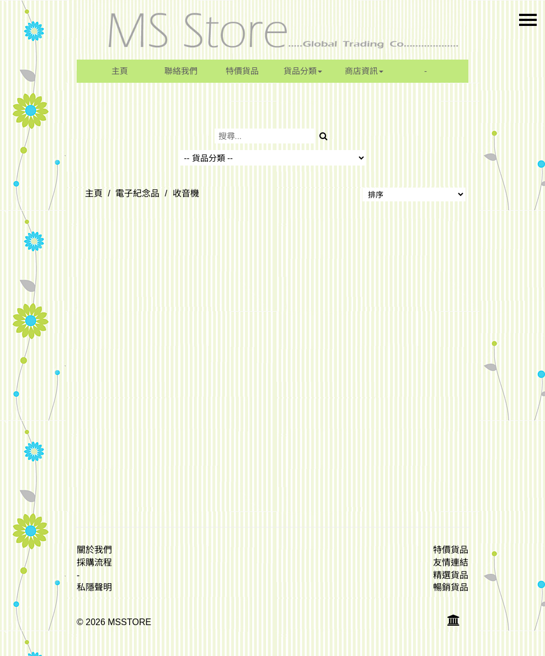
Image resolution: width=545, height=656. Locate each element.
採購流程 (94, 562)
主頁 (119, 71)
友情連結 (450, 562)
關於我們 (94, 549)
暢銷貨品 (450, 587)
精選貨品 (450, 575)
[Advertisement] (272, 374)
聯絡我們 (180, 71)
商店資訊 (364, 71)
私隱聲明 (94, 587)
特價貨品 (242, 71)
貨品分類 (303, 71)
